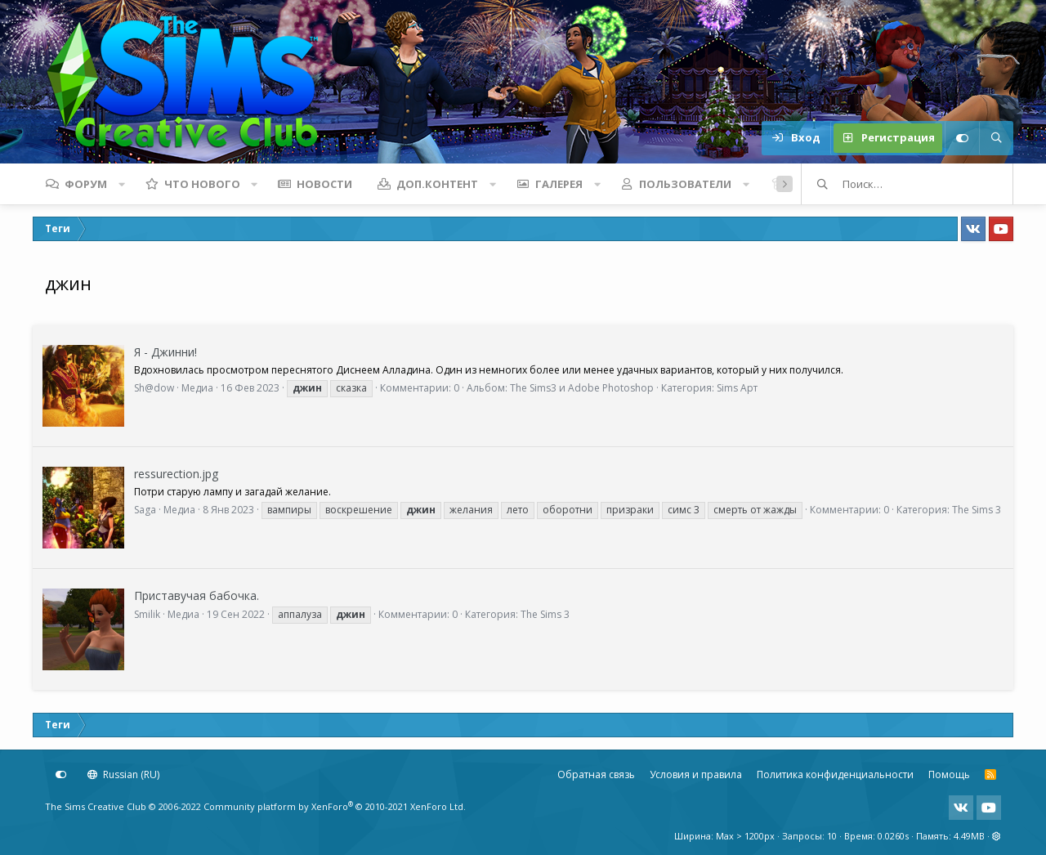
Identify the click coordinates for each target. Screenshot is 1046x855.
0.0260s (893, 836)
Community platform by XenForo (334, 806)
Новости (324, 184)
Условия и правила (696, 774)
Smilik (147, 614)
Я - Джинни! (165, 352)
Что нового (202, 184)
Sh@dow (154, 388)
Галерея (559, 184)
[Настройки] (962, 138)
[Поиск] (996, 138)
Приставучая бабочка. (196, 595)
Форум (86, 184)
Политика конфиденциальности (835, 774)
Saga (145, 510)
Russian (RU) (123, 774)
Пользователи (685, 184)
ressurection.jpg (176, 473)
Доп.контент (437, 184)
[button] (121, 183)
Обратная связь (596, 774)
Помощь (949, 774)
